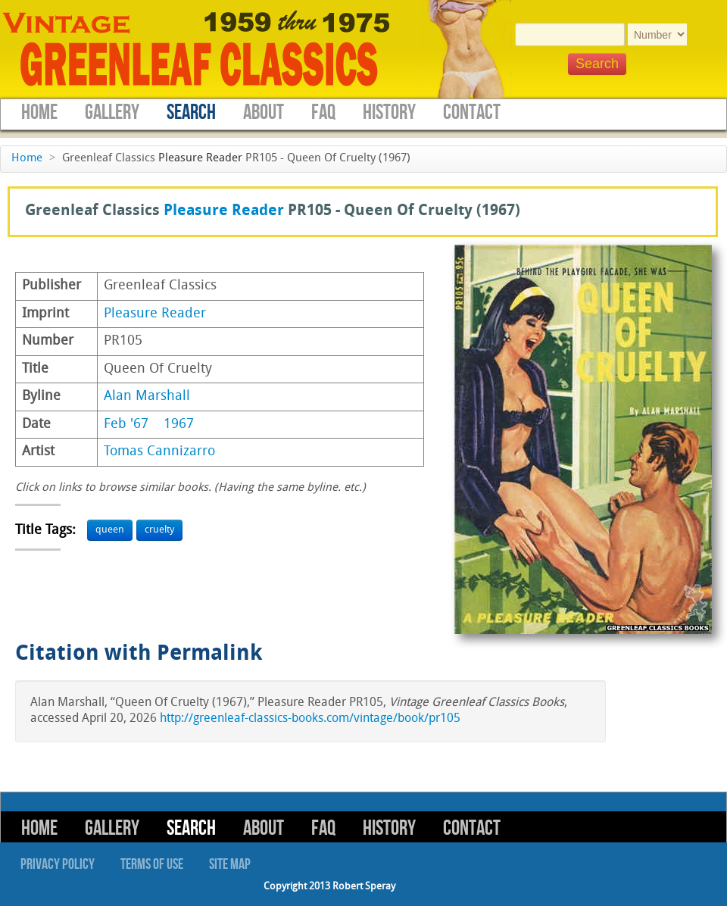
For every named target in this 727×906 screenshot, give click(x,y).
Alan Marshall (147, 396)
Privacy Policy (57, 864)
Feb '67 (126, 424)
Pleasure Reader (200, 158)
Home (39, 112)
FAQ (323, 112)
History (389, 112)
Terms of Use (151, 864)
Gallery (112, 112)
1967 (179, 424)
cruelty (159, 530)
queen (109, 530)
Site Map (230, 864)
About (263, 112)
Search (191, 112)
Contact (472, 112)
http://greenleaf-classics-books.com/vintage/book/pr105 (310, 719)
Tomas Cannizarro (159, 452)
